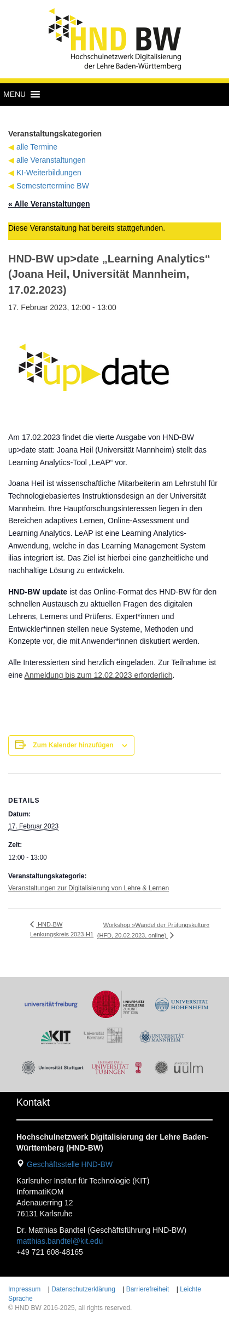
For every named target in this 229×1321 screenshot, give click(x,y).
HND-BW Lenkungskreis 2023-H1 (61, 929)
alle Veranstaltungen (51, 160)
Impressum (24, 1289)
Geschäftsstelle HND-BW (70, 1164)
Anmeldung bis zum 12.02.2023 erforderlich (99, 675)
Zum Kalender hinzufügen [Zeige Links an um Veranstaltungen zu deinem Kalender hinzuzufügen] (73, 745)
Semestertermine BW (52, 185)
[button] (14, 94)
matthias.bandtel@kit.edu (59, 1241)
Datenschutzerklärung (83, 1289)
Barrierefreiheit (147, 1289)
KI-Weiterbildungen (48, 172)
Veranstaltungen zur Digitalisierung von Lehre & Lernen (88, 888)
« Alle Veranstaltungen (49, 203)
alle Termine (36, 146)
